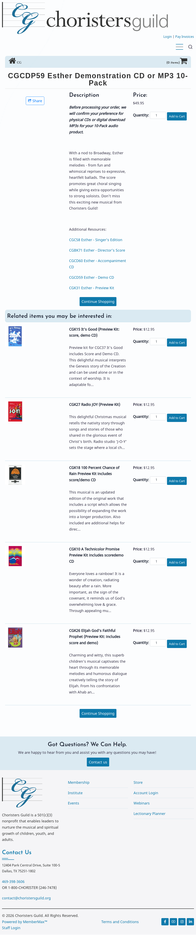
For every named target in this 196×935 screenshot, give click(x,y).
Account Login (146, 793)
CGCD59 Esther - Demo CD (91, 277)
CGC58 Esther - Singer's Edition (95, 239)
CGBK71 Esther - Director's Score (97, 250)
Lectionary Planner (149, 814)
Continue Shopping (98, 301)
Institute (75, 793)
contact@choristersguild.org (26, 898)
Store (138, 782)
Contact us (98, 762)
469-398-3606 (13, 881)
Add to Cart (177, 116)
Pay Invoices (184, 36)
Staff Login (11, 928)
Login (167, 36)
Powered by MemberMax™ (24, 922)
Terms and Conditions (120, 922)
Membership (78, 782)
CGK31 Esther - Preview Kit (91, 287)
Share (35, 100)
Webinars (142, 803)
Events (73, 803)
